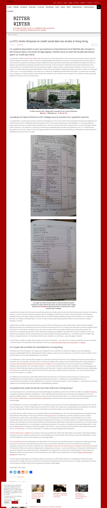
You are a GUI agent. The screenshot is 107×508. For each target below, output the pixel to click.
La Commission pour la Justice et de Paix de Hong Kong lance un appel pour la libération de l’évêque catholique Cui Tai (38, 496)
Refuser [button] (7, 502)
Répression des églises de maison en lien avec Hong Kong (60, 495)
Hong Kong (21, 477)
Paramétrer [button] (17, 500)
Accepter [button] (15, 502)
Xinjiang (82, 342)
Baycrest (43, 113)
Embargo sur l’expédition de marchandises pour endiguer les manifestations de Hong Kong (81, 496)
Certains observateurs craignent (20, 433)
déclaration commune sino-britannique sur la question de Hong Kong (69, 446)
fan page (43, 306)
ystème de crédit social (32, 58)
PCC (94, 73)
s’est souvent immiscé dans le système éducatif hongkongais (30, 398)
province (51, 415)
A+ (93, 45)
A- (96, 45)
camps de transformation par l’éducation (64, 342)
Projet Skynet (19, 428)
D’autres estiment (15, 441)
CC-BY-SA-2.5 (62, 113)
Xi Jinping (93, 392)
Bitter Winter (21, 22)
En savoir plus (8, 500)
